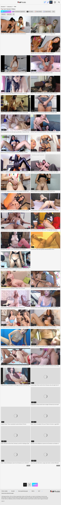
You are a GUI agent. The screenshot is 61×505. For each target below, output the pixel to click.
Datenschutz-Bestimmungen (7, 493)
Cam (53, 11)
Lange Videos (48, 11)
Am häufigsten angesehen (19, 11)
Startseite (3, 6)
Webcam (3, 14)
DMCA (33, 491)
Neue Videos (39, 11)
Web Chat (9, 14)
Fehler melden (4, 491)
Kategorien (9, 6)
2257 (39, 491)
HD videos (31, 11)
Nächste (35, 484)
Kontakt (13, 491)
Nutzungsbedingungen (23, 491)
